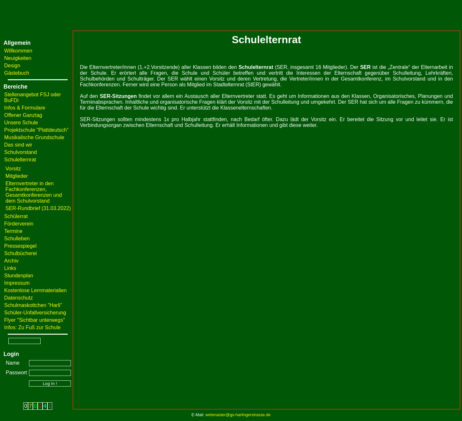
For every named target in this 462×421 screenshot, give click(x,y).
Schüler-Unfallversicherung (35, 312)
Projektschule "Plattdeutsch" (36, 130)
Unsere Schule (21, 122)
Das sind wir (18, 145)
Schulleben (17, 238)
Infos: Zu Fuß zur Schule (32, 327)
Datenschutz (18, 298)
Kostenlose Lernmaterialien (35, 290)
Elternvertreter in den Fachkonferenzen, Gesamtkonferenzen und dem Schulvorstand (33, 192)
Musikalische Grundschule (34, 137)
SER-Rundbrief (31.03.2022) (38, 208)
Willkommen (18, 50)
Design (12, 65)
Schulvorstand (20, 152)
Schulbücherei (20, 253)
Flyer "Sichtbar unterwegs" (34, 320)
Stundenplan (18, 275)
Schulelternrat (20, 159)
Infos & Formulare (24, 107)
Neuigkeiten (18, 58)
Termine (13, 231)
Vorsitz (13, 168)
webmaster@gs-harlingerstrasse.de (238, 414)
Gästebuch (16, 73)
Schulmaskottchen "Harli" (33, 305)
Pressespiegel (20, 246)
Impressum (17, 283)
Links (10, 268)
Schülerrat (16, 216)
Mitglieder (16, 176)
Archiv (11, 260)
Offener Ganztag (23, 115)
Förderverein (19, 223)
